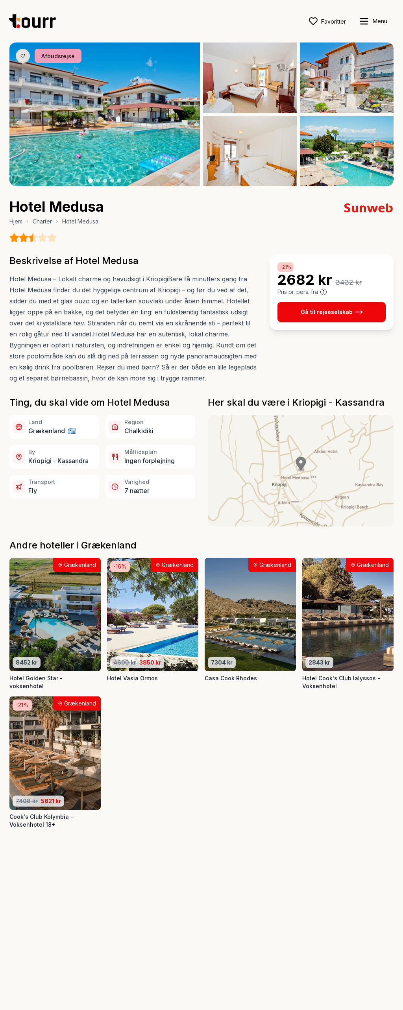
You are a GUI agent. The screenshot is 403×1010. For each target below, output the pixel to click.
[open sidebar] (373, 21)
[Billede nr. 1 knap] (90, 180)
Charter (42, 221)
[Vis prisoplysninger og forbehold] (323, 292)
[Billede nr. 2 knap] (98, 181)
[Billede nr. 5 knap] (119, 181)
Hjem (15, 221)
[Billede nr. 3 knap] (105, 181)
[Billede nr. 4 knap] (112, 181)
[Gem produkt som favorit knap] (23, 56)
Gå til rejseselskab (332, 312)
